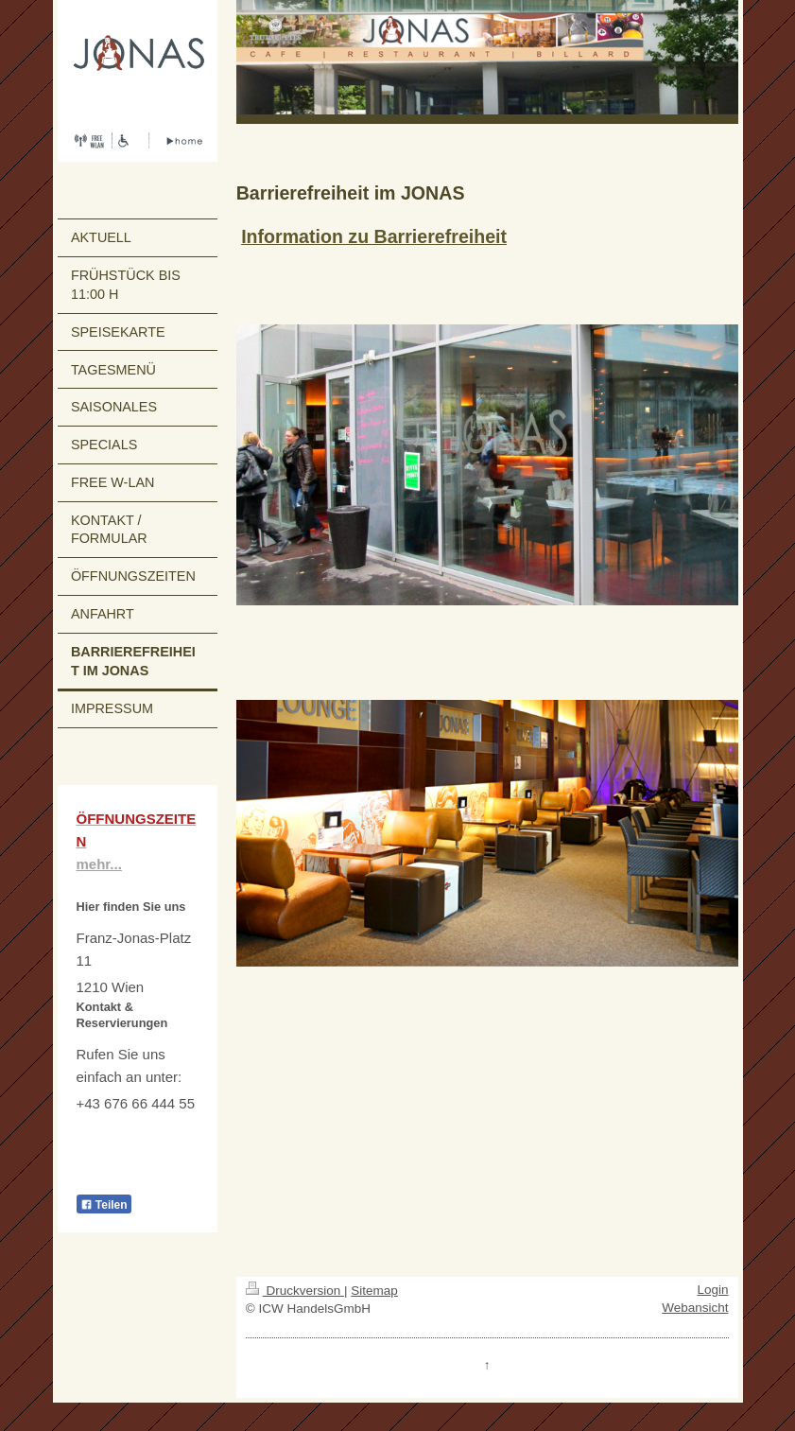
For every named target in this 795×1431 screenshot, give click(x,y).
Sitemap (374, 1290)
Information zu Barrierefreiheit (374, 236)
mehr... (99, 864)
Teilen (104, 1205)
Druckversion (295, 1290)
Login (712, 1290)
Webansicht (695, 1307)
